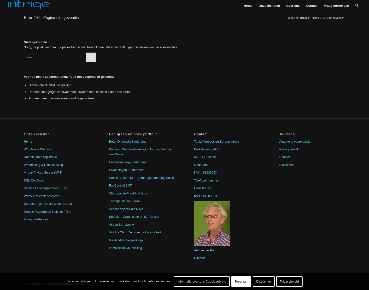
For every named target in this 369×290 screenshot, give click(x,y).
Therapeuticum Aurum (124, 201)
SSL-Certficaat (34, 180)
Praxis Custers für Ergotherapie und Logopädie (141, 178)
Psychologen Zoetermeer (126, 170)
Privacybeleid (288, 149)
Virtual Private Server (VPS (43, 172)
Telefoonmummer (206, 180)
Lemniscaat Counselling (125, 248)
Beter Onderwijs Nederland (127, 141)
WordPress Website (37, 149)
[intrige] (28, 5)
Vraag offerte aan (36, 219)
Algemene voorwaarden (295, 141)
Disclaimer (286, 165)
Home (28, 141)
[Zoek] (357, 5)
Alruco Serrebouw (121, 224)
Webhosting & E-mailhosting (43, 165)
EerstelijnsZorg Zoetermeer (128, 162)
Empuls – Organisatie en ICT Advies (134, 216)
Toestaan (241, 281)
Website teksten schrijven (41, 196)
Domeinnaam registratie (40, 157)
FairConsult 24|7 (120, 185)
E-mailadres (202, 188)
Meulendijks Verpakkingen (127, 240)
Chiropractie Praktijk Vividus (128, 193)
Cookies (285, 157)
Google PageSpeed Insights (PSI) (47, 211)
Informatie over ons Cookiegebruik (201, 281)
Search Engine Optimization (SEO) (48, 203)
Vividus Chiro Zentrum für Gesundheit (135, 232)
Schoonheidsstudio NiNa (126, 209)
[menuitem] (248, 5)
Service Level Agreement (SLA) (45, 188)
